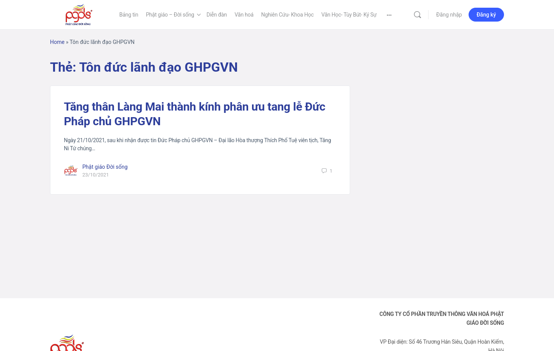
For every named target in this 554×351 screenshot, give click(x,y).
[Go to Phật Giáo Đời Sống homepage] (79, 13)
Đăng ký (486, 15)
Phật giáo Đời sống (105, 167)
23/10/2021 (95, 175)
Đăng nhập (449, 15)
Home (57, 42)
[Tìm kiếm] (417, 14)
